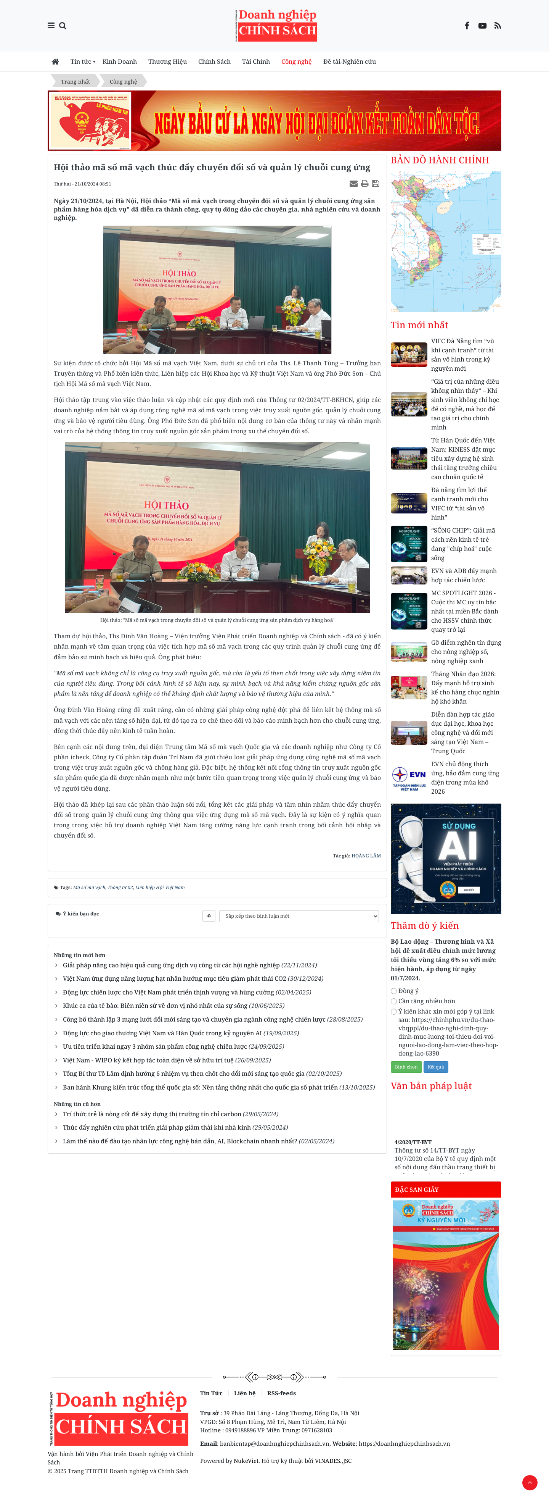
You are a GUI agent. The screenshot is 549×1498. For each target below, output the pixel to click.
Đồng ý (405, 990)
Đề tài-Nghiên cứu (349, 61)
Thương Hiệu (167, 61)
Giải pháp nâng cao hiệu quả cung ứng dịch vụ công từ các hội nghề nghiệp (171, 965)
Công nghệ (296, 61)
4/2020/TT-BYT (413, 1152)
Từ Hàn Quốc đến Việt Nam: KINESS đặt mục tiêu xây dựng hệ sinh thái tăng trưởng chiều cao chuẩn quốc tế (464, 458)
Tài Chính (256, 61)
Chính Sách (214, 61)
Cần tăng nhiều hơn (423, 1001)
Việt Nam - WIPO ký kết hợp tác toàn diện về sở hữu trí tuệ (148, 1060)
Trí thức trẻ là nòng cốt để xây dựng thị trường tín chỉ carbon (152, 1114)
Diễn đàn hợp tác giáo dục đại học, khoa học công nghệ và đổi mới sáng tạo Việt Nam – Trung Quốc (462, 732)
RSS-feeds (281, 1393)
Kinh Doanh (120, 61)
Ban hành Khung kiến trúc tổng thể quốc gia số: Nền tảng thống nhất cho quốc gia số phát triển (200, 1087)
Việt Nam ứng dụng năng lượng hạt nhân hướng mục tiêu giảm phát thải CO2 (174, 978)
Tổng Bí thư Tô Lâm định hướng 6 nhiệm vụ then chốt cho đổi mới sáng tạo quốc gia (184, 1073)
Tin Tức (211, 1393)
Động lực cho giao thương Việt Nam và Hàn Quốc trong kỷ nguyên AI (162, 1033)
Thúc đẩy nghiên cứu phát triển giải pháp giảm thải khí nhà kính (157, 1127)
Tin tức (81, 61)
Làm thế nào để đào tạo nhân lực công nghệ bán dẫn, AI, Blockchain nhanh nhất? (180, 1141)
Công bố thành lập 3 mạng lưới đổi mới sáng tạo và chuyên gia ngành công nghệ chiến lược (194, 1019)
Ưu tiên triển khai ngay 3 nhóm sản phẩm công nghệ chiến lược (155, 1046)
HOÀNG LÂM (366, 855)
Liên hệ (245, 1393)
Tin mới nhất (419, 325)
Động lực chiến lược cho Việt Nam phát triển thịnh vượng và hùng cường (168, 992)
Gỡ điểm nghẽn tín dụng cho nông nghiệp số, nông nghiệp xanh (466, 651)
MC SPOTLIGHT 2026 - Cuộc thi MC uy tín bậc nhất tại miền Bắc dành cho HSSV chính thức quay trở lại (464, 611)
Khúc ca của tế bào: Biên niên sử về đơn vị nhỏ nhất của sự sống (155, 1005)
